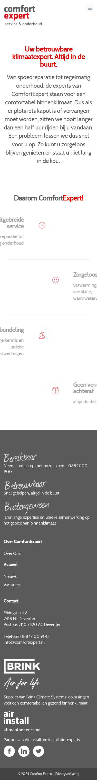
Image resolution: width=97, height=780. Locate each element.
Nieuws (10, 576)
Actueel (10, 565)
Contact (11, 601)
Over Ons (12, 553)
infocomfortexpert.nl (24, 642)
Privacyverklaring (67, 774)
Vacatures (12, 585)
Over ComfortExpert (23, 542)
